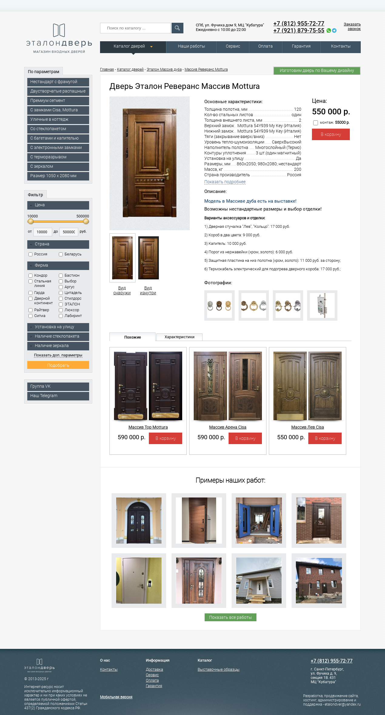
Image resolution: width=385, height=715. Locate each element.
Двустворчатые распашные (57, 91)
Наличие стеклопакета (54, 336)
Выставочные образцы (218, 669)
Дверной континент (40, 300)
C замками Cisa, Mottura (54, 109)
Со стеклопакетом (48, 128)
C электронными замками (56, 147)
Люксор (69, 310)
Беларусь (70, 254)
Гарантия (301, 46)
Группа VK (40, 386)
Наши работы (191, 46)
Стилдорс (70, 298)
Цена (37, 205)
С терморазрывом (48, 156)
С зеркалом (41, 166)
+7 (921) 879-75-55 (298, 30)
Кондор (37, 275)
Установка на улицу (51, 326)
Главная (107, 69)
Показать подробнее (225, 181)
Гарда (36, 292)
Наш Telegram (43, 395)
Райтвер (38, 310)
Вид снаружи (122, 264)
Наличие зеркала (49, 345)
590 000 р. (132, 437)
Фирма (38, 265)
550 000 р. (291, 437)
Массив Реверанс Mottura (206, 69)
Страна (39, 244)
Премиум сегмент (47, 100)
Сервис (233, 46)
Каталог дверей (129, 46)
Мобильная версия (116, 697)
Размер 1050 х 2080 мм (53, 175)
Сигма (36, 315)
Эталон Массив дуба (164, 69)
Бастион (69, 275)
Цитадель (70, 292)
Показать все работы (230, 617)
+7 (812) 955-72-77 (298, 23)
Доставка (154, 669)
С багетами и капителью (54, 138)
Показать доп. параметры (58, 355)
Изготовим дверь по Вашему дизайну (317, 70)
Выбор (67, 281)
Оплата (265, 46)
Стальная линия (39, 283)
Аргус (67, 287)
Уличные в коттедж (49, 119)
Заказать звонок (352, 26)
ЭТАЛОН (69, 304)
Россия (37, 254)
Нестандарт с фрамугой (53, 81)
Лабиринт (70, 315)
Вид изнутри (148, 264)
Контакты (341, 46)
